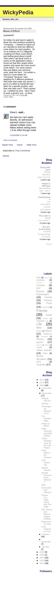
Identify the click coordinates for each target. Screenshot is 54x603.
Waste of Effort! (45, 424)
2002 (42, 563)
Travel (39, 347)
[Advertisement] (45, 258)
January (45, 547)
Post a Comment (10, 140)
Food (49, 303)
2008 (42, 552)
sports (39, 342)
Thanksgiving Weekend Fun (46, 410)
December (47, 388)
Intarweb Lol (42, 321)
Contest (40, 285)
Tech (47, 345)
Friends (41, 311)
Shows (40, 339)
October (45, 534)
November (47, 393)
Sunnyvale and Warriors (46, 490)
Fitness (48, 300)
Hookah (45, 403)
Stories (38, 345)
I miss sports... (44, 220)
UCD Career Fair (45, 462)
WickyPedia (18, 12)
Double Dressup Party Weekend (46, 477)
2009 (42, 385)
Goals (49, 314)
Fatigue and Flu (46, 399)
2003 (42, 560)
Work (11, 97)
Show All (49, 244)
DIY (38, 288)
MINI (38, 327)
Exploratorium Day (46, 523)
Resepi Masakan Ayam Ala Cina (43, 174)
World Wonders (41, 358)
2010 (42, 382)
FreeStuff (45, 307)
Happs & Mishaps (46, 184)
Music (49, 330)
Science (44, 336)
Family (48, 297)
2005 (42, 557)
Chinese (39, 283)
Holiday (45, 318)
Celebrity (40, 280)
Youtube (40, 364)
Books (46, 278)
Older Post (31, 145)
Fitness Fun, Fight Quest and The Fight (46, 501)
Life (39, 324)
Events (40, 291)
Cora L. (14, 112)
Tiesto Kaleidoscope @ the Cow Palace (46, 443)
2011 (42, 380)
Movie (38, 331)
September (46, 542)
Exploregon (42, 294)
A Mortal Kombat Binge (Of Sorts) (44, 234)
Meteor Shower (46, 469)
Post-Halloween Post (46, 529)
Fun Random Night (46, 418)
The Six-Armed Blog (44, 228)
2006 (42, 555)
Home (19, 145)
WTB (38, 362)
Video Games (44, 350)
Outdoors (47, 334)
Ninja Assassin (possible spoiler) (46, 432)
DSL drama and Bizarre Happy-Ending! (46, 514)
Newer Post (7, 145)
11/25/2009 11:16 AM (18, 135)
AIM (38, 277)
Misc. (43, 485)
